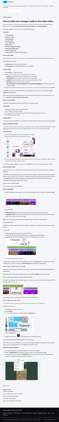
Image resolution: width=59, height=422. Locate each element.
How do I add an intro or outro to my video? (12, 394)
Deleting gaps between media (11, 48)
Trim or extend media (10, 43)
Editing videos (45, 6)
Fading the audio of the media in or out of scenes (16, 52)
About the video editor (8, 391)
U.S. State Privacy (30, 419)
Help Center (11, 2)
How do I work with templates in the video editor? (17, 97)
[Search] (12, 10)
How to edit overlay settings (9, 398)
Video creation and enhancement (35, 6)
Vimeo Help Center (6, 6)
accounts (44, 26)
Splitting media (8, 45)
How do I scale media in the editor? (11, 396)
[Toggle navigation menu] (54, 2)
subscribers (38, 84)
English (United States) (51, 419)
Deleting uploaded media (11, 50)
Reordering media (9, 41)
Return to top (6, 386)
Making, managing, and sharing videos (19, 6)
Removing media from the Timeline (12, 46)
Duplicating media (9, 39)
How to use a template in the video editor (12, 401)
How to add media (9, 35)
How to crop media (9, 37)
